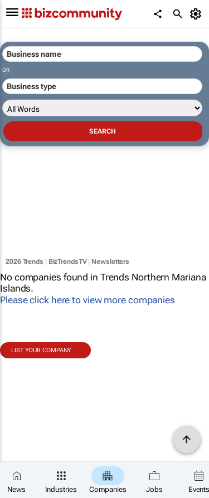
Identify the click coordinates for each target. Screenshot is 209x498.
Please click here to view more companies (87, 299)
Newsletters (110, 261)
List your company (41, 350)
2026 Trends (24, 261)
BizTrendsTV (67, 261)
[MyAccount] (197, 14)
